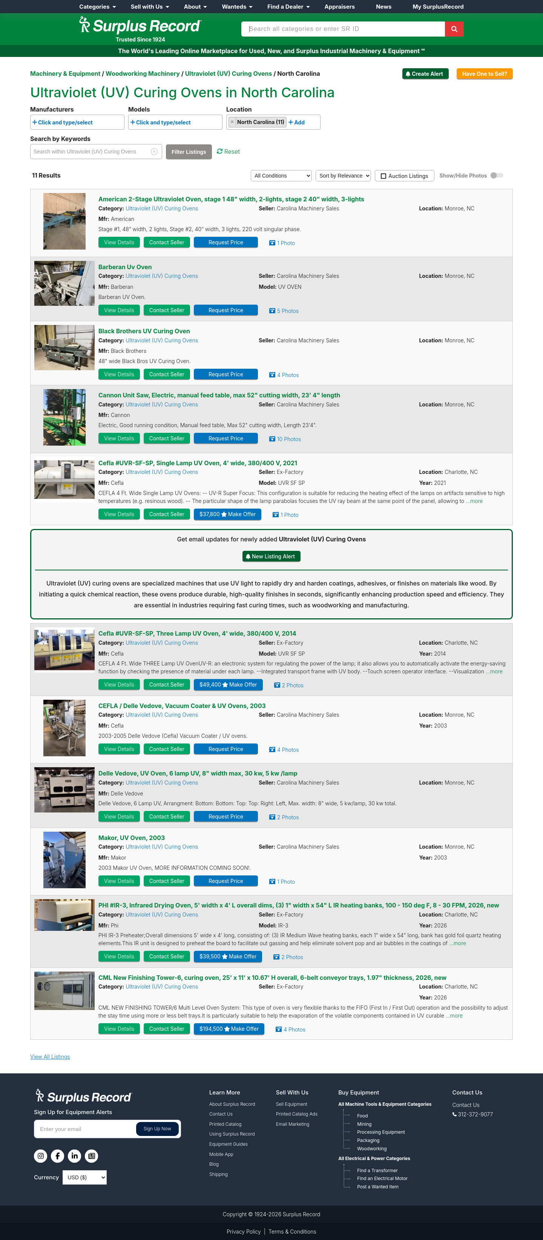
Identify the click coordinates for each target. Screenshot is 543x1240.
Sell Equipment (291, 1104)
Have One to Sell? (484, 74)
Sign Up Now (157, 1128)
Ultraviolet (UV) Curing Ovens (162, 208)
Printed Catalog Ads (297, 1114)
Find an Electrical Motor (382, 1178)
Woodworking (372, 1148)
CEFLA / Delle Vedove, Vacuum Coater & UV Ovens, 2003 (182, 706)
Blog (214, 1164)
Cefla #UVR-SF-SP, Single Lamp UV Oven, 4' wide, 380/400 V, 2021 (197, 463)
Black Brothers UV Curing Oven (144, 331)
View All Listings (50, 1056)
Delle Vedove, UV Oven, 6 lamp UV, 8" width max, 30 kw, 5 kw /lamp (198, 773)
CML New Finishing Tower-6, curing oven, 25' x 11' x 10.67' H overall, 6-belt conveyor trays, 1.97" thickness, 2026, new (272, 977)
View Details (119, 242)
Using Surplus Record (232, 1134)
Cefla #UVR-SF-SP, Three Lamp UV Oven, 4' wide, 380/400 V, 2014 (197, 633)
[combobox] (77, 122)
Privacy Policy (244, 1231)
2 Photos (293, 685)
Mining (364, 1124)
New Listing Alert (273, 556)
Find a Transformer (377, 1170)
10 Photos (289, 439)
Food (362, 1116)
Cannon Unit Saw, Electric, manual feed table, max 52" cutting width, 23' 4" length (219, 395)
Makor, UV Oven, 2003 (131, 837)
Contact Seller (166, 242)
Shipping (218, 1174)
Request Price (226, 242)
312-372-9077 (475, 1114)
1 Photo (286, 243)
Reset (228, 151)
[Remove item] (232, 121)
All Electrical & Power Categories (374, 1158)
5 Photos (288, 311)
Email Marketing (293, 1124)
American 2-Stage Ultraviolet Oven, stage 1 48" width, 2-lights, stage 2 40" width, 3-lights (231, 199)
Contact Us (221, 1114)
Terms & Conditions (292, 1231)
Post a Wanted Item (378, 1186)
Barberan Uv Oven (125, 267)
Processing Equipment (381, 1132)
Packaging (368, 1140)
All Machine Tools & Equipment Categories (384, 1104)
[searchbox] (97, 124)
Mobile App (221, 1154)
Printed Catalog (225, 1124)
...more (474, 501)
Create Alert (427, 74)
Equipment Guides (228, 1144)
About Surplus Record (232, 1104)
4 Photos (288, 375)
